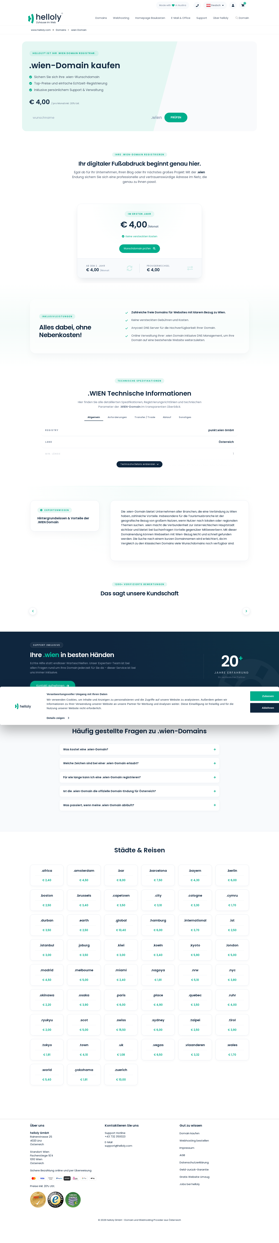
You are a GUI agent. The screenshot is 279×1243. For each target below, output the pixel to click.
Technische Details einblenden (139, 455)
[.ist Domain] (232, 931)
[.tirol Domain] (232, 1039)
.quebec (195, 1012)
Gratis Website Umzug (194, 1191)
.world (46, 1093)
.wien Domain (80, 30)
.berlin (232, 877)
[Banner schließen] (273, 1210)
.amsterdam (83, 877)
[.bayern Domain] (195, 877)
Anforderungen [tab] (117, 419)
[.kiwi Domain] (121, 958)
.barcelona (158, 877)
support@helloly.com (119, 1165)
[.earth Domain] (83, 931)
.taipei (195, 1039)
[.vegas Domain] (158, 1066)
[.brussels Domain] (83, 904)
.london (232, 958)
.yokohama (83, 1093)
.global (121, 931)
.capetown (121, 904)
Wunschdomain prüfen (140, 251)
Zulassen (242, 1214)
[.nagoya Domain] (158, 985)
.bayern (195, 877)
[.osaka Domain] (83, 1012)
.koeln (158, 958)
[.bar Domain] (121, 877)
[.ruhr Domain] (232, 1012)
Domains (101, 18)
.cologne (195, 904)
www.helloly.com (41, 30)
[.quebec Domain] (195, 1012)
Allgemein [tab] (94, 419)
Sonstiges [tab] (185, 419)
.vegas (158, 1066)
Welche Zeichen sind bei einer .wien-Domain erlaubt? (139, 757)
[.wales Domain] (232, 1066)
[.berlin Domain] (232, 877)
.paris (121, 1012)
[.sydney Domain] (158, 1039)
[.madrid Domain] (46, 985)
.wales (232, 1066)
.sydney (158, 1039)
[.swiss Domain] (121, 1039)
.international (195, 931)
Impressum (187, 1165)
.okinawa (46, 1012)
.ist (232, 931)
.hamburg (158, 931)
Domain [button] (242, 18)
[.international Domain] (195, 931)
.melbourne (83, 985)
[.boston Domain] (46, 904)
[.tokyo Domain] (46, 1066)
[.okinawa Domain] (46, 1012)
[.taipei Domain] (195, 1039)
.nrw (195, 985)
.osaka (83, 1012)
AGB (182, 1172)
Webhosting (121, 18)
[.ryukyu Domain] (46, 1039)
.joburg (83, 958)
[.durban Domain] (46, 931)
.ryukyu (46, 1039)
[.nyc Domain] (232, 985)
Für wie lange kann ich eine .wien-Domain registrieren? (139, 773)
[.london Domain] (232, 958)
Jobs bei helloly (190, 1197)
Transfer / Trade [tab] (145, 419)
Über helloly (220, 18)
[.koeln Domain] (158, 958)
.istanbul (46, 958)
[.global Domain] (121, 931)
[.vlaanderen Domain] (195, 1066)
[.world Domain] (46, 1093)
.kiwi (121, 958)
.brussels (83, 904)
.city (158, 904)
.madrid (46, 985)
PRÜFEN (174, 118)
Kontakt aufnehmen (52, 677)
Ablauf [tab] (167, 419)
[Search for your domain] (90, 119)
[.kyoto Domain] (195, 958)
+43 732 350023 (115, 1156)
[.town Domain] (83, 1066)
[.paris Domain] (121, 1012)
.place (158, 1012)
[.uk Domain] (121, 1066)
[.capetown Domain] (121, 904)
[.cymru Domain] (232, 904)
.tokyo (46, 1066)
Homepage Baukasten (150, 18)
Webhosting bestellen (194, 1159)
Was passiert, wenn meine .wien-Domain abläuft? (139, 805)
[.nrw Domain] (195, 985)
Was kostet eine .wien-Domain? (139, 741)
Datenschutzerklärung (194, 1178)
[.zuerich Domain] (121, 1093)
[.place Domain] (158, 1012)
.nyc (232, 985)
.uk (121, 1066)
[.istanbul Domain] (46, 958)
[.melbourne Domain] (83, 985)
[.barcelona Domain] (158, 877)
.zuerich (121, 1093)
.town (83, 1066)
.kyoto (195, 958)
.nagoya (158, 985)
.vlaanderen (195, 1066)
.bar (121, 877)
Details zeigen (56, 1235)
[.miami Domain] (121, 985)
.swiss (121, 1039)
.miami (121, 985)
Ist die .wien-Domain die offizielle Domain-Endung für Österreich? (139, 789)
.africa (46, 877)
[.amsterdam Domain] (83, 877)
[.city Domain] (158, 904)
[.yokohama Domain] (83, 1093)
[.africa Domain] (46, 877)
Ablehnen (243, 1225)
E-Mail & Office (180, 18)
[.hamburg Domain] (158, 931)
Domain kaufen (189, 1152)
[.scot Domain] (83, 1039)
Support (201, 18)
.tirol (232, 1039)
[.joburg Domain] (83, 958)
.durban (46, 931)
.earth (83, 931)
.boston (46, 904)
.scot (83, 1039)
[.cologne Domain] (195, 904)
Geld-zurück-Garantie (194, 1184)
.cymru (232, 904)
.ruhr (232, 1012)
